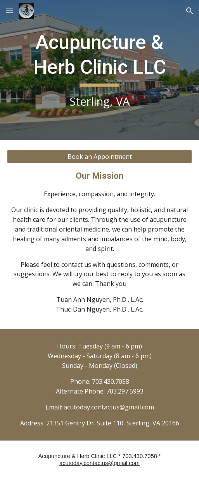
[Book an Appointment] (99, 156)
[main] (99, 70)
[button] (9, 10)
